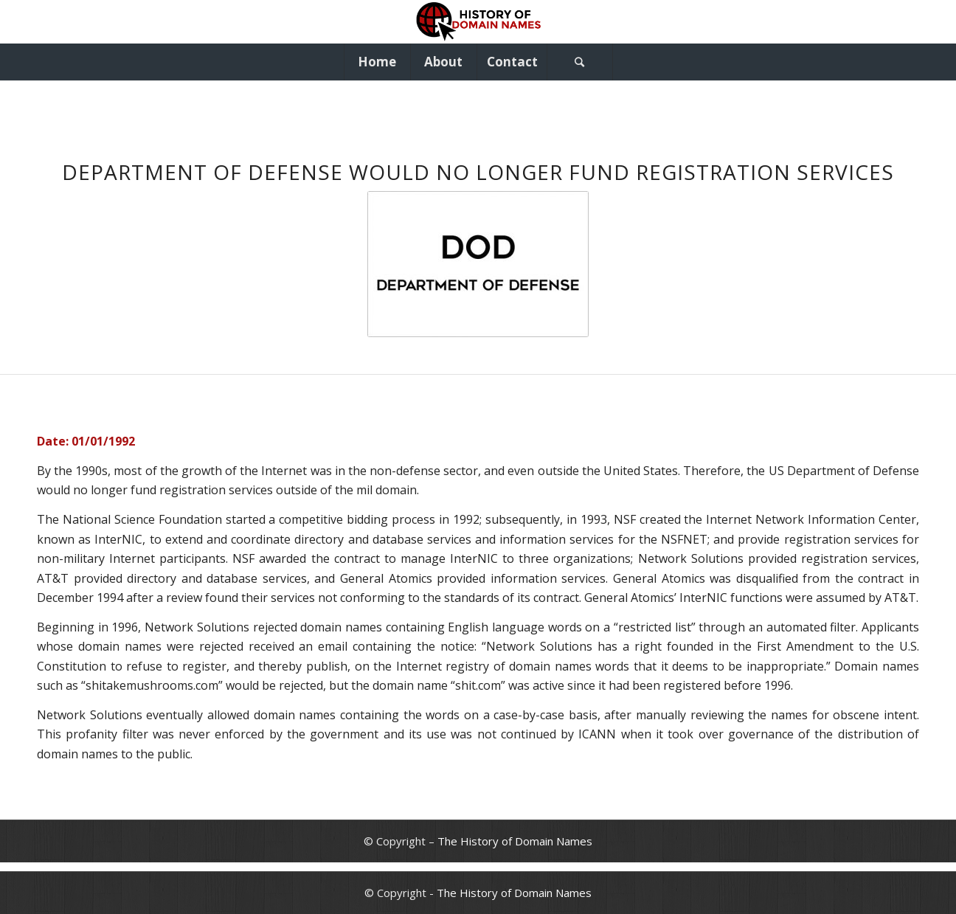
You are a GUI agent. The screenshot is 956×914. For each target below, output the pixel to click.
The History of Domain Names (514, 841)
